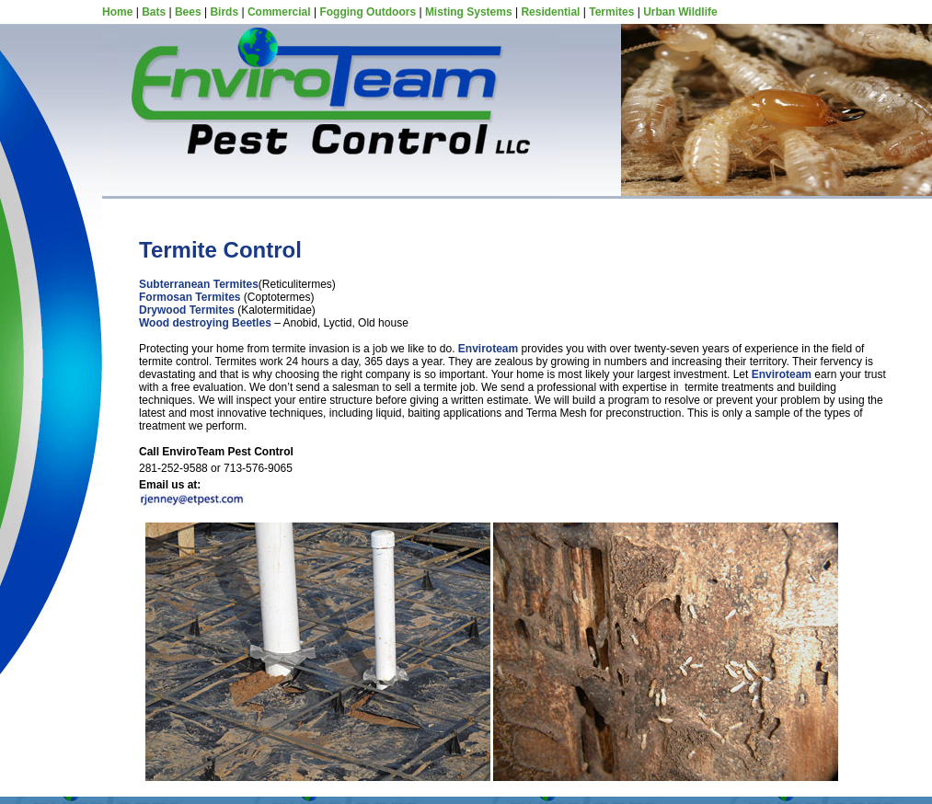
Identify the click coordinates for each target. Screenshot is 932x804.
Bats (154, 12)
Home (117, 12)
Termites (611, 12)
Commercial (279, 12)
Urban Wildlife (680, 12)
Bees (188, 12)
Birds (224, 12)
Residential (550, 12)
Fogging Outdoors (367, 12)
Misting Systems (468, 12)
